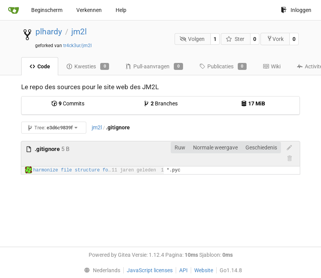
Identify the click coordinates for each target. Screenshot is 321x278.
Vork (275, 39)
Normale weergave (215, 147)
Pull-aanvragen (154, 66)
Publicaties (223, 66)
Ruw (180, 147)
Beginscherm (46, 10)
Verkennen (89, 10)
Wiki (272, 66)
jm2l (79, 31)
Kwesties (87, 66)
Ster (235, 39)
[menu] (100, 270)
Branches (160, 103)
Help (121, 10)
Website (203, 270)
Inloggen (296, 10)
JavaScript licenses (150, 270)
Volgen (192, 39)
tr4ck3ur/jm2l (77, 45)
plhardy (48, 31)
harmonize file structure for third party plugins (99, 170)
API (183, 270)
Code (39, 66)
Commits (67, 103)
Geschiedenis (261, 147)
